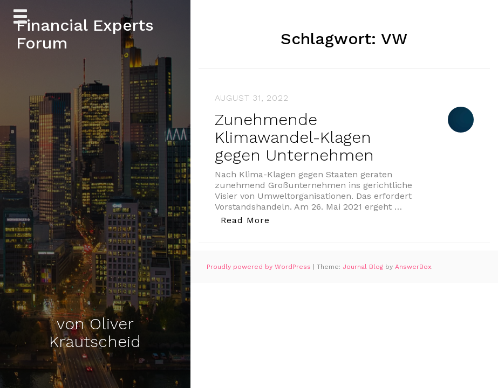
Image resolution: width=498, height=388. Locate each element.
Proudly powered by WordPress (260, 267)
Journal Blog (364, 267)
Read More (248, 219)
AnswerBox (413, 267)
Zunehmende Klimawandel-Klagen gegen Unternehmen (294, 137)
